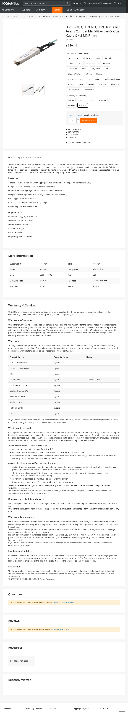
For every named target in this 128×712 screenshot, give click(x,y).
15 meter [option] (113, 100)
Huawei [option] (99, 74)
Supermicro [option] (114, 84)
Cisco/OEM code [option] (92, 63)
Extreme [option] (88, 74)
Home (7, 16)
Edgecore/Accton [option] (74, 74)
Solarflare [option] (102, 84)
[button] (39, 89)
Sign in (55, 602)
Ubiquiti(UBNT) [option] (74, 89)
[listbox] (94, 74)
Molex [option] (81, 84)
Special (57, 9)
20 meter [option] (71, 105)
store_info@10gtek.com (21, 422)
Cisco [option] (80, 63)
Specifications (25, 157)
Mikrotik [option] (71, 84)
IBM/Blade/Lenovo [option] (75, 79)
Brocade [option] (108, 58)
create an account (67, 602)
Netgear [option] (91, 84)
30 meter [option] (82, 105)
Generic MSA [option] (89, 89)
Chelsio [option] (71, 63)
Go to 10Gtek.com (75, 9)
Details (11, 157)
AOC (15, 16)
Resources (40, 157)
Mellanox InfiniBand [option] (112, 79)
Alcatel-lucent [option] (73, 58)
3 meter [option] (71, 100)
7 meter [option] (92, 100)
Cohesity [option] (106, 63)
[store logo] (10, 3)
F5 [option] (107, 68)
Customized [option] (72, 68)
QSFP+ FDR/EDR (28, 16)
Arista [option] (98, 58)
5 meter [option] (81, 100)
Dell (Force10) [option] (96, 68)
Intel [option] (88, 79)
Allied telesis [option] (87, 58)
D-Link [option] (84, 68)
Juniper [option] (97, 79)
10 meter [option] (102, 100)
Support (26, 9)
